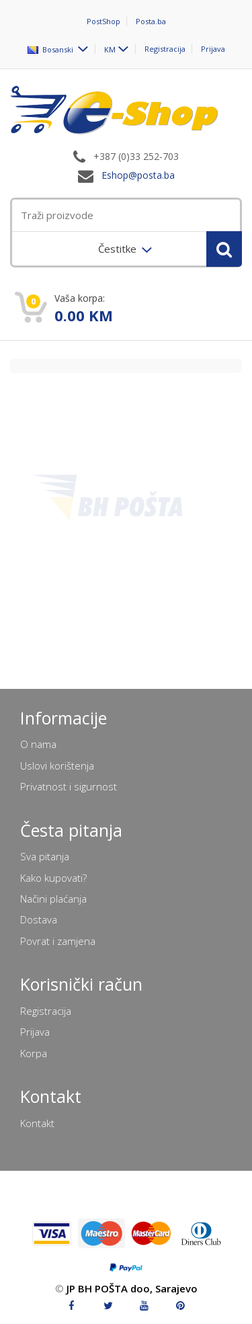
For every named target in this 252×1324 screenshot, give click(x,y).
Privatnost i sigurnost (68, 786)
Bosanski (51, 49)
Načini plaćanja (53, 898)
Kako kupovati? (53, 877)
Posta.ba (151, 21)
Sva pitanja (44, 856)
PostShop (103, 21)
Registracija (164, 49)
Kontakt (37, 1123)
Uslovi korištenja (57, 765)
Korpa (33, 1053)
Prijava (213, 49)
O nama (38, 744)
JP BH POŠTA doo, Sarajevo (132, 1288)
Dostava (38, 919)
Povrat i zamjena (57, 941)
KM (110, 49)
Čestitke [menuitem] (118, 248)
